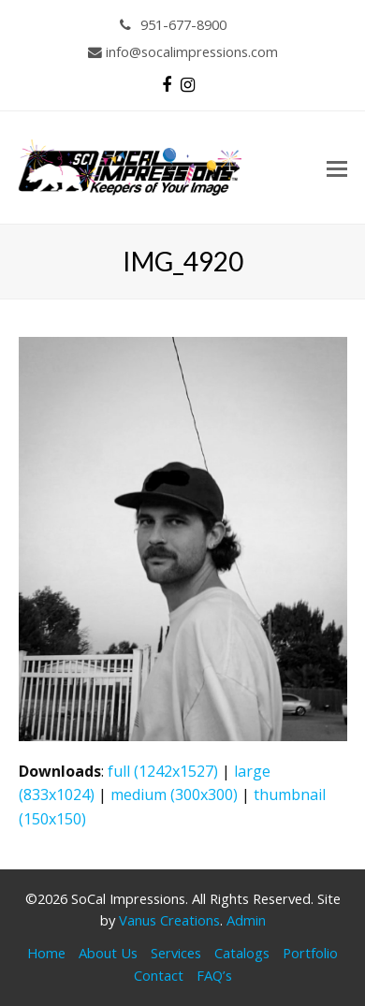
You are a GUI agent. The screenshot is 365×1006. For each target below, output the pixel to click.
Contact (158, 975)
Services (176, 952)
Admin (246, 920)
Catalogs (242, 952)
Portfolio (310, 952)
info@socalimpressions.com (183, 51)
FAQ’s (214, 975)
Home (46, 952)
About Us (108, 952)
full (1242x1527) (163, 771)
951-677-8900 (173, 24)
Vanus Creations (169, 920)
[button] (337, 167)
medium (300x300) (174, 794)
